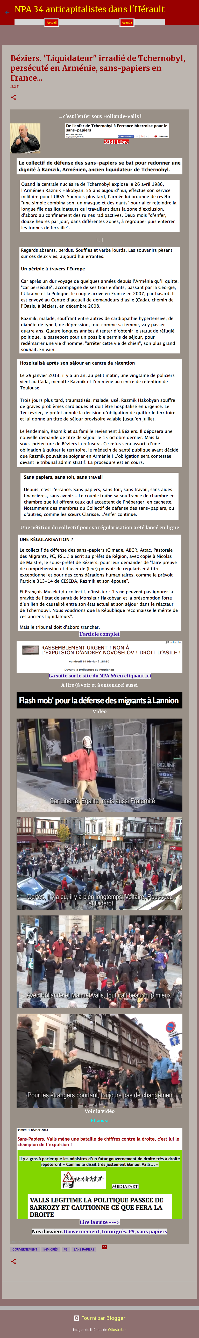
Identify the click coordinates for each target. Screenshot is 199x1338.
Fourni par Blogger (99, 1318)
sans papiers (152, 1231)
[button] (13, 97)
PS (131, 1231)
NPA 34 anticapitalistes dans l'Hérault (90, 9)
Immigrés (114, 1231)
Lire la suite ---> (100, 1222)
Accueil (51, 22)
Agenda (127, 22)
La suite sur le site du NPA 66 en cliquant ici (100, 676)
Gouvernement (82, 1231)
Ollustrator (117, 1330)
